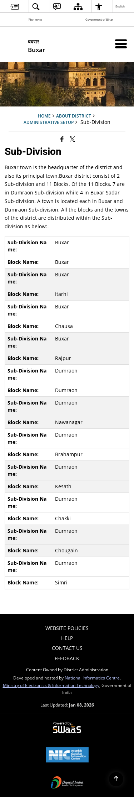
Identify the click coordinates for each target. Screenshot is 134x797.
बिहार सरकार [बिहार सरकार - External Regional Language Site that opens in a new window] (35, 19)
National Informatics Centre (92, 678)
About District (73, 116)
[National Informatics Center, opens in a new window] (67, 755)
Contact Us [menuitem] (67, 648)
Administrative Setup (49, 122)
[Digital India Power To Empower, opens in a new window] (67, 783)
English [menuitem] (120, 6)
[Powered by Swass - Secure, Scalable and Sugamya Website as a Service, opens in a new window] (67, 728)
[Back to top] (116, 779)
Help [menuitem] (67, 638)
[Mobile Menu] (121, 43)
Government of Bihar (99, 19)
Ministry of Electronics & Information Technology (51, 685)
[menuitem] (14, 6)
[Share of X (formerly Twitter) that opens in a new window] (72, 138)
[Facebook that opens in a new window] (62, 138)
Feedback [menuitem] (67, 658)
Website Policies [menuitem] (67, 628)
